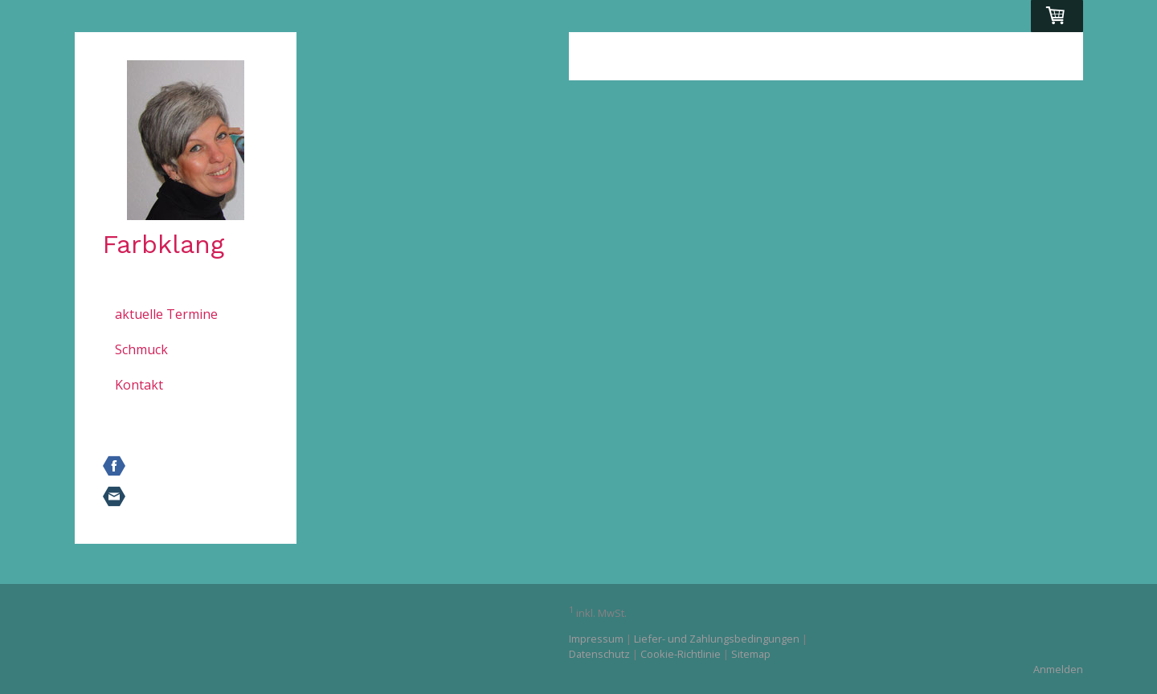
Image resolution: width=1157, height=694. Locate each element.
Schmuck (141, 349)
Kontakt (139, 385)
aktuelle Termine (166, 314)
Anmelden (1058, 669)
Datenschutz (599, 654)
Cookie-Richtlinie (680, 654)
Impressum (596, 638)
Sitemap (751, 654)
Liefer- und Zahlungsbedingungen (716, 638)
